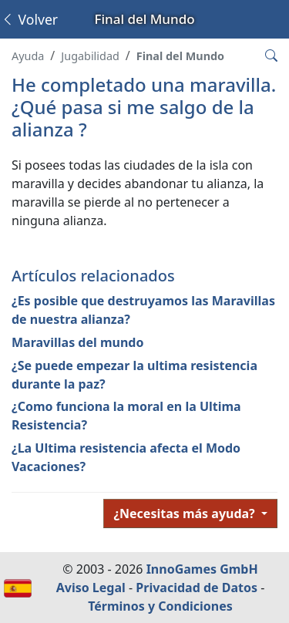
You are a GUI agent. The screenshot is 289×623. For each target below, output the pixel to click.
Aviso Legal (91, 587)
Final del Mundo (180, 56)
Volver (29, 19)
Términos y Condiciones (160, 606)
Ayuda (28, 56)
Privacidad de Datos (196, 587)
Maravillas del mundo (77, 342)
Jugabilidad (90, 56)
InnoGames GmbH (202, 569)
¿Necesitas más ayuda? (185, 513)
